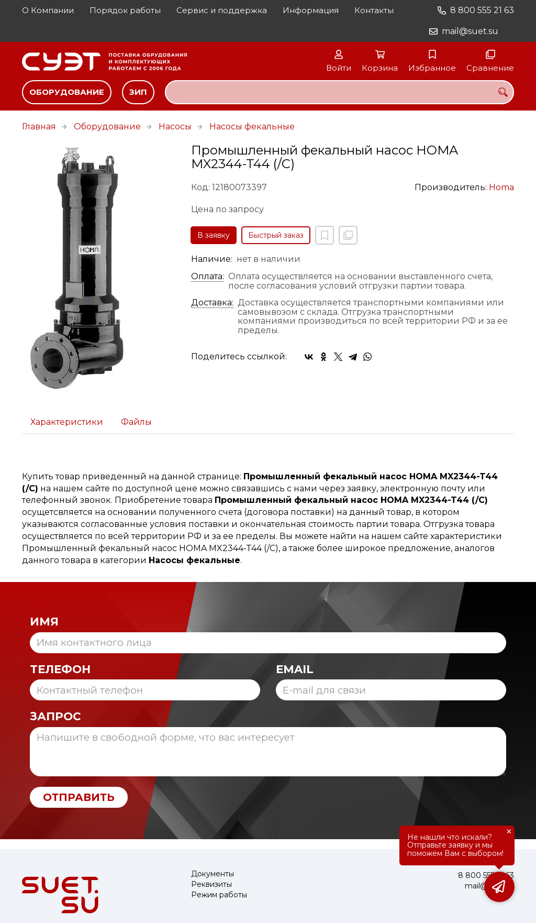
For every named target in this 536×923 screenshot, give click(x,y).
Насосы (175, 126)
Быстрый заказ (276, 235)
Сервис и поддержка (221, 10)
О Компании (48, 10)
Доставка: (212, 302)
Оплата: (207, 276)
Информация (311, 10)
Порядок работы (125, 10)
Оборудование (66, 92)
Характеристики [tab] (66, 422)
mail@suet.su (470, 31)
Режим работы (219, 895)
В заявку (213, 235)
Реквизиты (211, 884)
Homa (501, 187)
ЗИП (138, 92)
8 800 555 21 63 (482, 10)
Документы (212, 874)
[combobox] (339, 92)
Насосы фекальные (252, 126)
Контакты (374, 10)
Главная (39, 126)
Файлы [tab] (136, 422)
